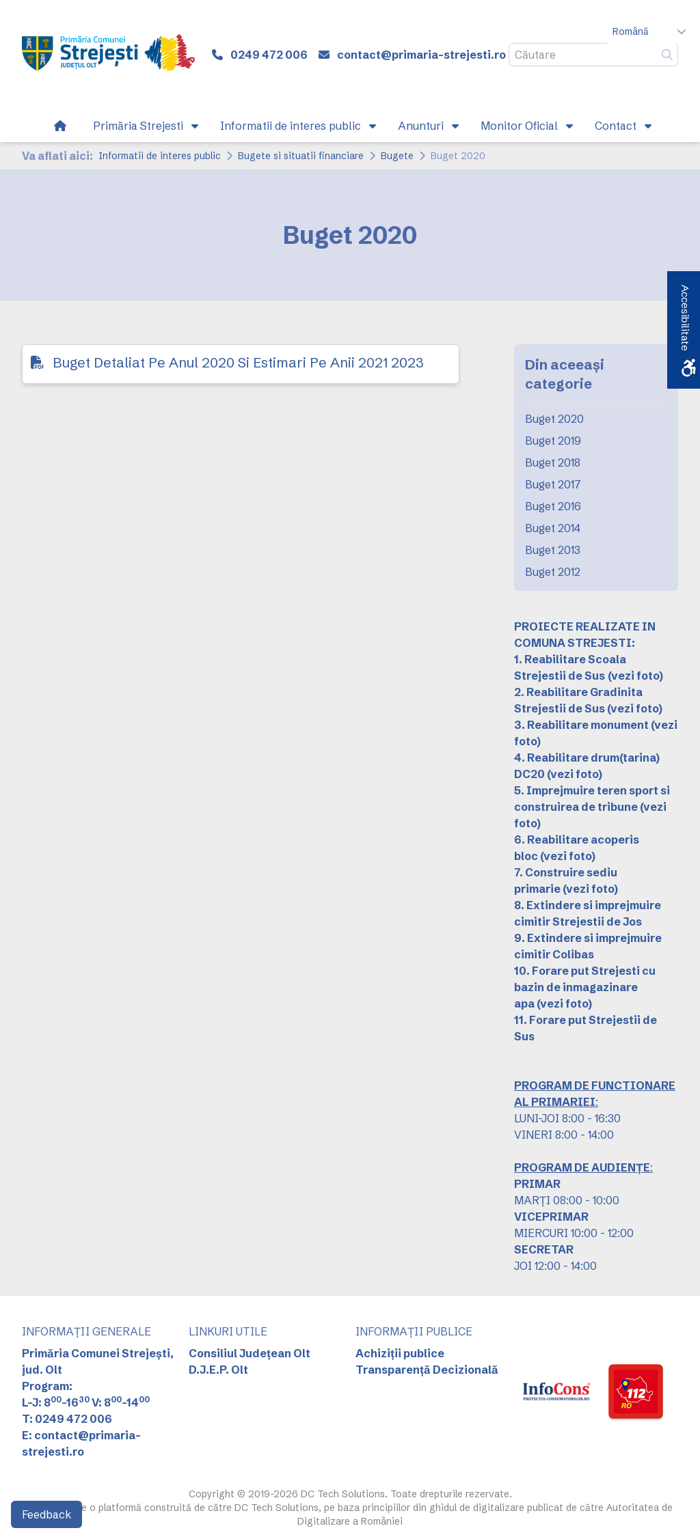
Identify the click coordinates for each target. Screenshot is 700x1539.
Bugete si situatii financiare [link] (301, 156)
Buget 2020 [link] (554, 419)
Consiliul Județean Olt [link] (249, 1353)
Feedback (46, 1514)
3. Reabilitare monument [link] (581, 725)
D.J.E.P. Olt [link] (218, 1369)
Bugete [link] (397, 156)
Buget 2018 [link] (552, 462)
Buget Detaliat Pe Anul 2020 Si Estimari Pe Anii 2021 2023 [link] (238, 362)
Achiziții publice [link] (399, 1353)
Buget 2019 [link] (553, 440)
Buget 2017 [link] (553, 484)
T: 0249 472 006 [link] (67, 1419)
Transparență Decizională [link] (426, 1369)
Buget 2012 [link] (552, 572)
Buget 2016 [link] (553, 506)
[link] (108, 54)
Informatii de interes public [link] (159, 156)
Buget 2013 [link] (552, 550)
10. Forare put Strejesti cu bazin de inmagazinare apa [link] (585, 987)
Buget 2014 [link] (552, 528)
